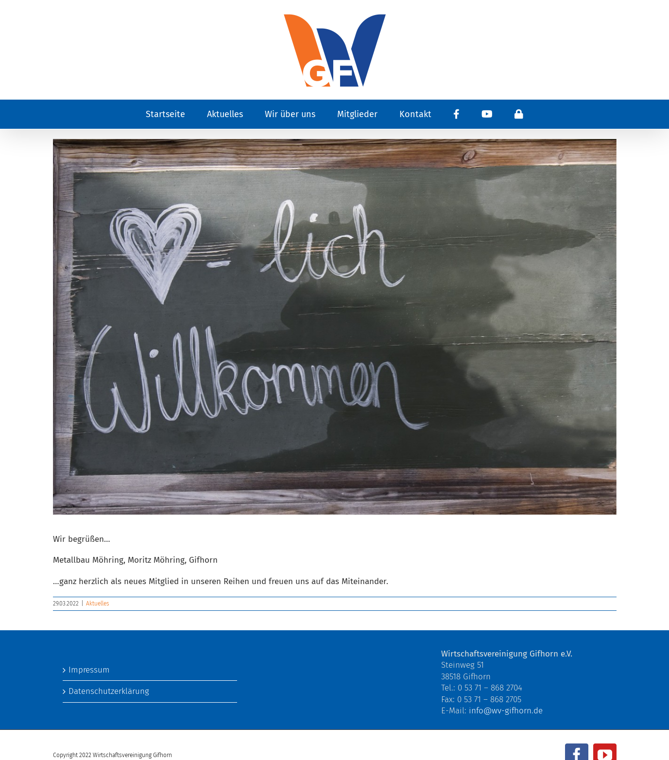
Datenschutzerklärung (109, 691)
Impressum (89, 670)
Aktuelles (97, 603)
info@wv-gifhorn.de (506, 711)
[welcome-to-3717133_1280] (335, 327)
